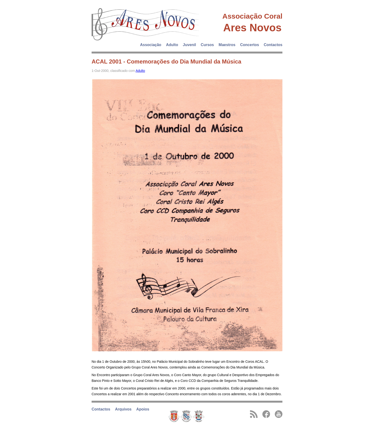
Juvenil (189, 45)
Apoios (142, 409)
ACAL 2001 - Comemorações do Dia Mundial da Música (166, 61)
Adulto (172, 45)
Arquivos (123, 409)
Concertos (249, 45)
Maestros (227, 45)
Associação (150, 45)
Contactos (273, 45)
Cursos (207, 45)
